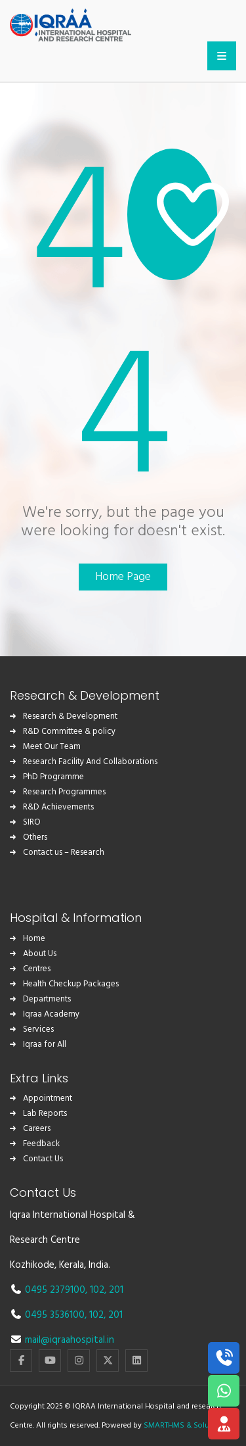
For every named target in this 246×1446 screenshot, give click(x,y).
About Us (39, 954)
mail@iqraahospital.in (69, 1340)
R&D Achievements (58, 807)
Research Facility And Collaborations (90, 762)
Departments (47, 999)
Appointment (47, 1098)
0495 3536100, (57, 1315)
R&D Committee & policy (69, 731)
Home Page (123, 577)
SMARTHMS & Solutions (185, 1425)
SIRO (32, 822)
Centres (37, 969)
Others (35, 837)
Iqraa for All (44, 1044)
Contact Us (43, 1159)
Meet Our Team (52, 747)
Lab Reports (45, 1114)
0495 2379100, (57, 1290)
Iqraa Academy (51, 1014)
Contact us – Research (63, 852)
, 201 (113, 1290)
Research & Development (70, 716)
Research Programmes (64, 792)
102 (97, 1290)
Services (38, 1029)
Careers (37, 1129)
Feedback (41, 1144)
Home (34, 939)
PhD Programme (53, 777)
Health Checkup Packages (71, 984)
